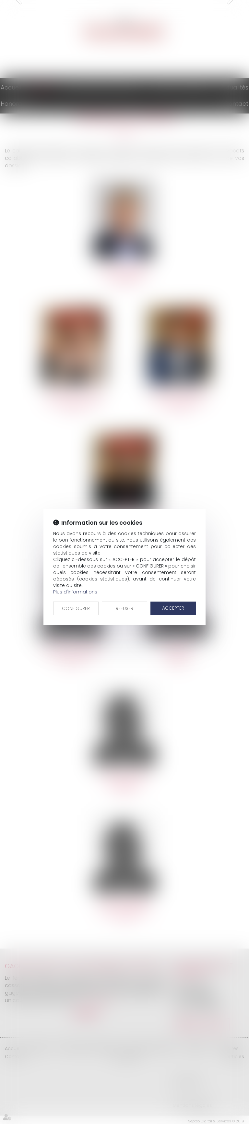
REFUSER (124, 608)
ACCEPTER (173, 608)
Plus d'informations (75, 592)
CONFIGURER (76, 608)
